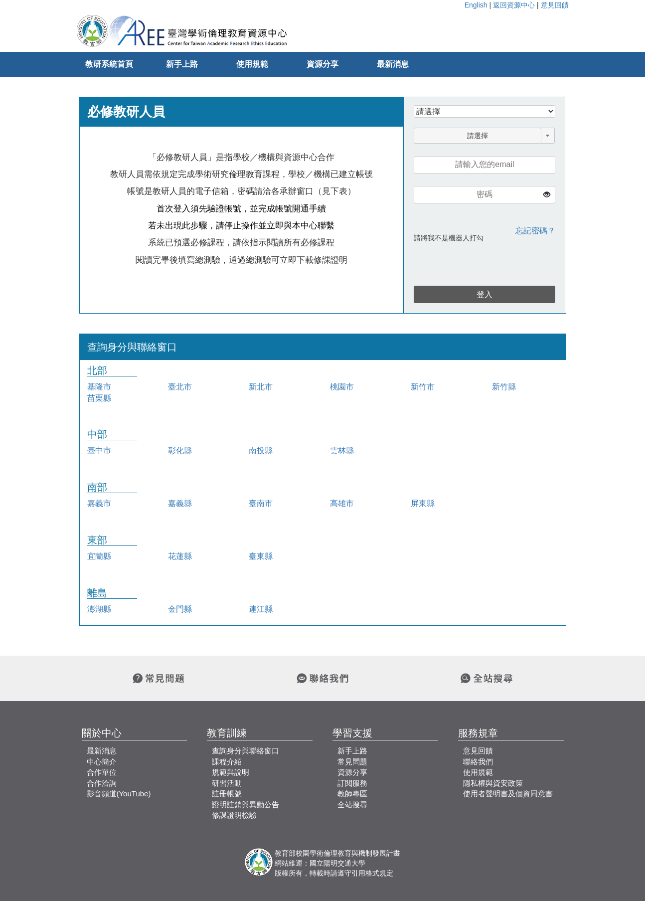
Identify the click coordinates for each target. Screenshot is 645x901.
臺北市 (180, 386)
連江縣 (261, 609)
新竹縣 (504, 386)
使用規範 (252, 64)
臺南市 (261, 503)
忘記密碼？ (535, 230)
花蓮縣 (180, 556)
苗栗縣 (99, 398)
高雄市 (342, 503)
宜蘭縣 (99, 556)
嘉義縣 (180, 503)
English (476, 5)
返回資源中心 (514, 5)
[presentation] (472, 262)
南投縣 (261, 450)
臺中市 (99, 450)
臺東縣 (261, 556)
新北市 (261, 386)
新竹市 (423, 386)
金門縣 (180, 609)
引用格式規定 (372, 873)
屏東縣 (423, 503)
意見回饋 (555, 5)
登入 (484, 294)
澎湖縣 (99, 609)
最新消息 (393, 64)
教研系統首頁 (109, 64)
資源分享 (322, 64)
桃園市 (342, 386)
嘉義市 (99, 503)
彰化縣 (180, 450)
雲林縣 (342, 450)
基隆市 (99, 386)
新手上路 (182, 64)
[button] (548, 136)
